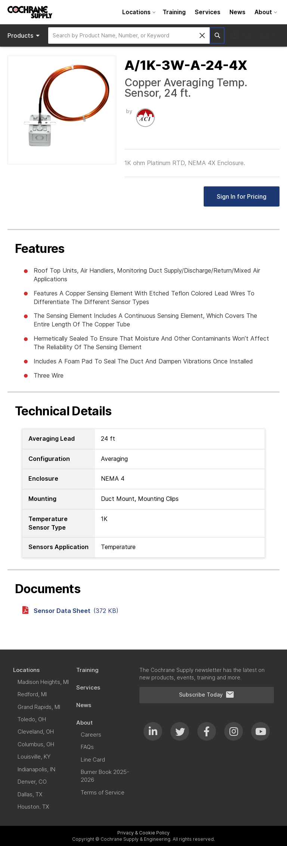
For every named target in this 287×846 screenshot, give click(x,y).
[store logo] (29, 12)
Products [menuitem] (24, 35)
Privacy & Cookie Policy (143, 833)
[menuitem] (138, 12)
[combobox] (129, 35)
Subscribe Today (206, 694)
